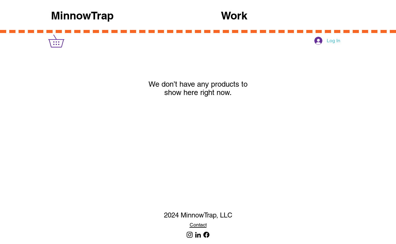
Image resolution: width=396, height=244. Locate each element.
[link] (62, 41)
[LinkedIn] (198, 235)
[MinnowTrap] (190, 235)
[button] (283, 15)
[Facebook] (206, 235)
